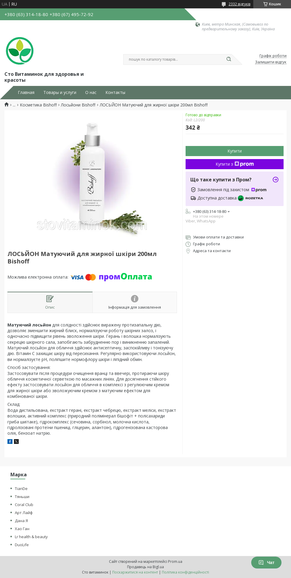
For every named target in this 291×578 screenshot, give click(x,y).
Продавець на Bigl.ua (145, 566)
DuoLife (22, 544)
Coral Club (24, 504)
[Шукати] (229, 59)
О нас (91, 92)
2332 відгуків (239, 4)
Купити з (235, 164)
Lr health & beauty (31, 536)
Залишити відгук (271, 62)
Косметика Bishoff (38, 105)
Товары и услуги (59, 92)
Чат (266, 562)
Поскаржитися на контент (135, 572)
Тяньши (22, 496)
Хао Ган (22, 528)
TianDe (21, 488)
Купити (234, 151)
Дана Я (21, 520)
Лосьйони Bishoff (78, 105)
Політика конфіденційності (185, 572)
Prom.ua (175, 561)
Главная (26, 92)
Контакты (115, 92)
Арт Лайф (24, 512)
